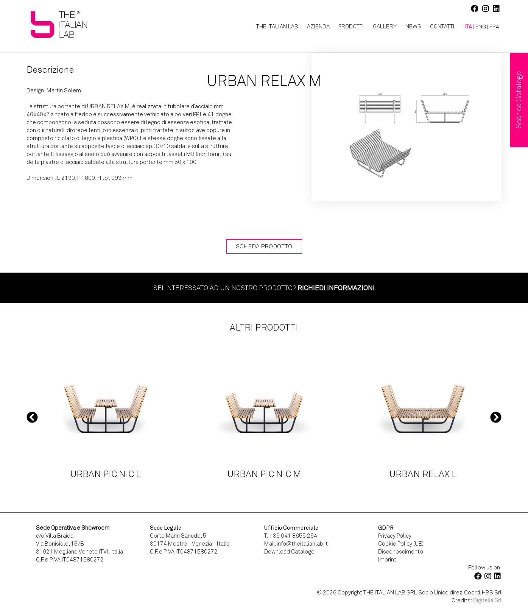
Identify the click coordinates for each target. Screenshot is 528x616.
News (413, 26)
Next (496, 416)
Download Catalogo (289, 551)
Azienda (318, 26)
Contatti (442, 26)
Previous (32, 416)
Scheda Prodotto (264, 246)
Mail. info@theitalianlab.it (296, 543)
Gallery (385, 26)
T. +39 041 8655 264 (290, 535)
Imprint (387, 559)
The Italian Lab (277, 26)
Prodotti (351, 26)
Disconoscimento (400, 551)
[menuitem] (466, 27)
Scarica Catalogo (518, 100)
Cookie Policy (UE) (401, 543)
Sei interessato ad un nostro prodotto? (264, 288)
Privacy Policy (394, 535)
